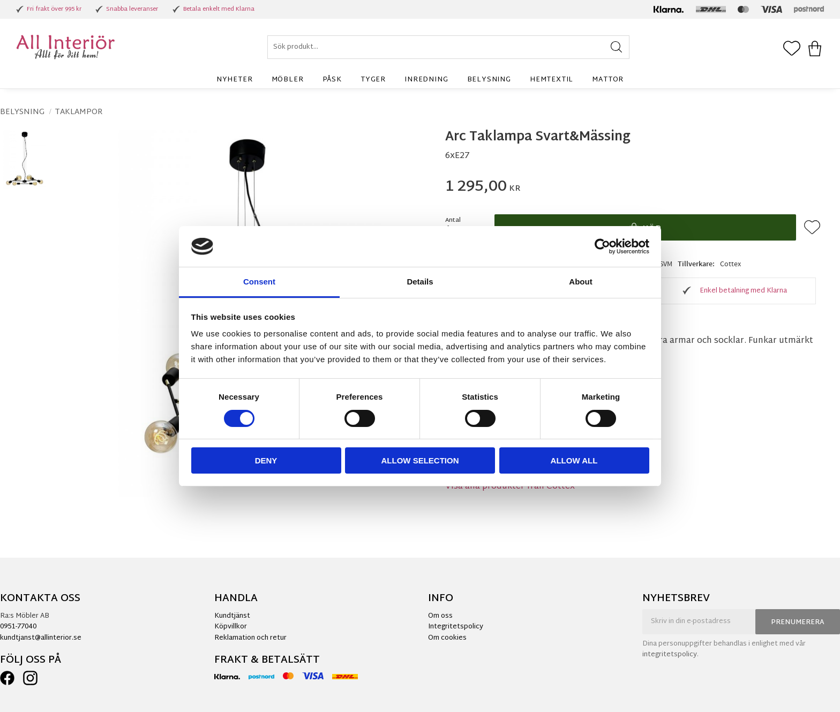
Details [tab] (420, 281)
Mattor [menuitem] (608, 79)
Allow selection (420, 460)
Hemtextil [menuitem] (551, 79)
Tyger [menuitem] (373, 79)
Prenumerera (797, 622)
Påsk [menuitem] (332, 79)
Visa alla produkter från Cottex (510, 486)
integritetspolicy (669, 654)
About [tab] (580, 281)
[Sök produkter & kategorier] (448, 47)
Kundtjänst (232, 616)
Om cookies (447, 638)
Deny (266, 460)
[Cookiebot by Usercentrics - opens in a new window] (602, 246)
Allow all (574, 460)
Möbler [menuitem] (288, 79)
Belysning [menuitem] (489, 79)
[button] (791, 49)
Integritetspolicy (455, 626)
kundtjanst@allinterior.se (40, 638)
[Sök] (616, 47)
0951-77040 (18, 626)
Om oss (440, 616)
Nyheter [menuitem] (234, 79)
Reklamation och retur (250, 638)
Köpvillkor (230, 626)
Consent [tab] (259, 281)
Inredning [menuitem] (426, 79)
